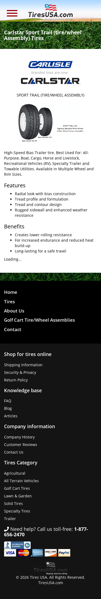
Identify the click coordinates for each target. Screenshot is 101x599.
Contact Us (13, 452)
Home (10, 292)
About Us (14, 311)
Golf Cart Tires (17, 488)
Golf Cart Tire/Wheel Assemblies (39, 320)
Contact (12, 329)
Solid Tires (13, 503)
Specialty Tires (17, 511)
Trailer (10, 518)
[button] (12, 14)
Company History (19, 437)
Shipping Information (23, 364)
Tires (9, 301)
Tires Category (20, 462)
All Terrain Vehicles (21, 480)
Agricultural (14, 473)
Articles (11, 415)
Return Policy (16, 379)
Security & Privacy (20, 372)
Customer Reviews (20, 444)
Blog (8, 408)
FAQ (7, 400)
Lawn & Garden (18, 495)
